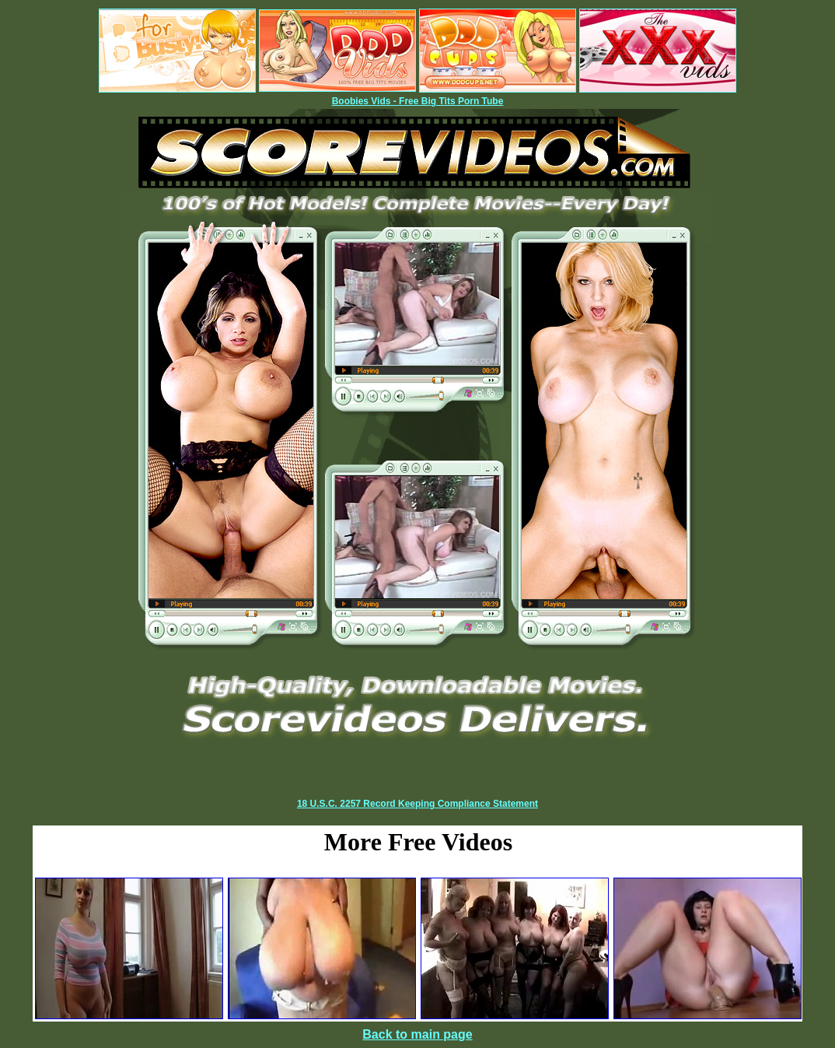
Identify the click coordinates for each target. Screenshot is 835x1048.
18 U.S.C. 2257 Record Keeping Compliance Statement (417, 803)
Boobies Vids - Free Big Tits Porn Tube (418, 101)
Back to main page (417, 1034)
